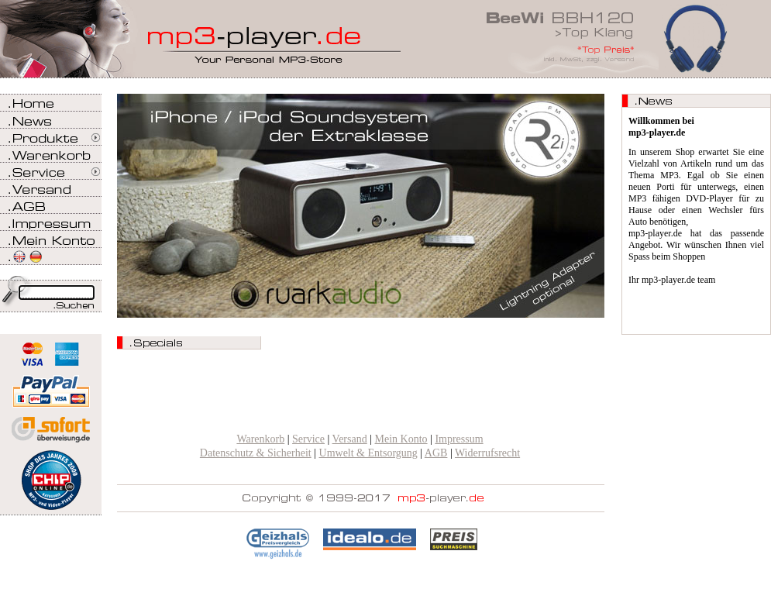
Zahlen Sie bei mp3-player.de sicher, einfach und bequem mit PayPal (51, 385)
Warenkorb (260, 439)
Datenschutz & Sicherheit (255, 453)
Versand (349, 439)
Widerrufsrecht (487, 453)
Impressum (459, 439)
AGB (436, 453)
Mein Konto (401, 439)
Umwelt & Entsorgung (368, 453)
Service (308, 439)
